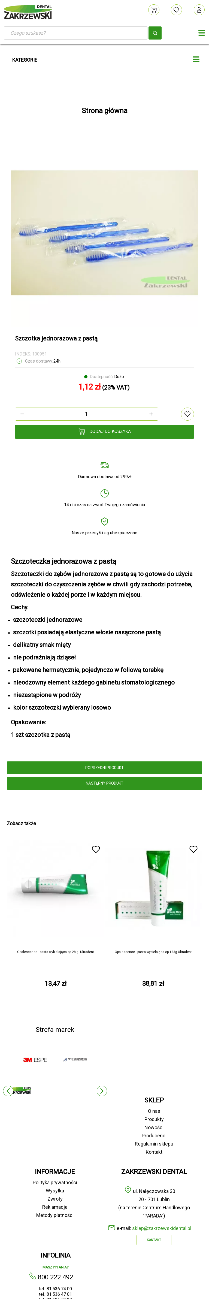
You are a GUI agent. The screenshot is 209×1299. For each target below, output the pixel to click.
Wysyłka (55, 1190)
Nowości (153, 1127)
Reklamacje (55, 1207)
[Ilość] (86, 414)
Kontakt (154, 1152)
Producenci (154, 1135)
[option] (104, 233)
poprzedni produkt (104, 767)
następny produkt (104, 783)
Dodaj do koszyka (104, 431)
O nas (154, 1111)
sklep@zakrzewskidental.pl (161, 1228)
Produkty (154, 1119)
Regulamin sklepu (154, 1144)
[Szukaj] (75, 33)
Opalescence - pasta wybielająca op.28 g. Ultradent (55, 952)
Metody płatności (55, 1215)
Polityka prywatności (55, 1182)
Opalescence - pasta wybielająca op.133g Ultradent (153, 952)
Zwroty (55, 1199)
